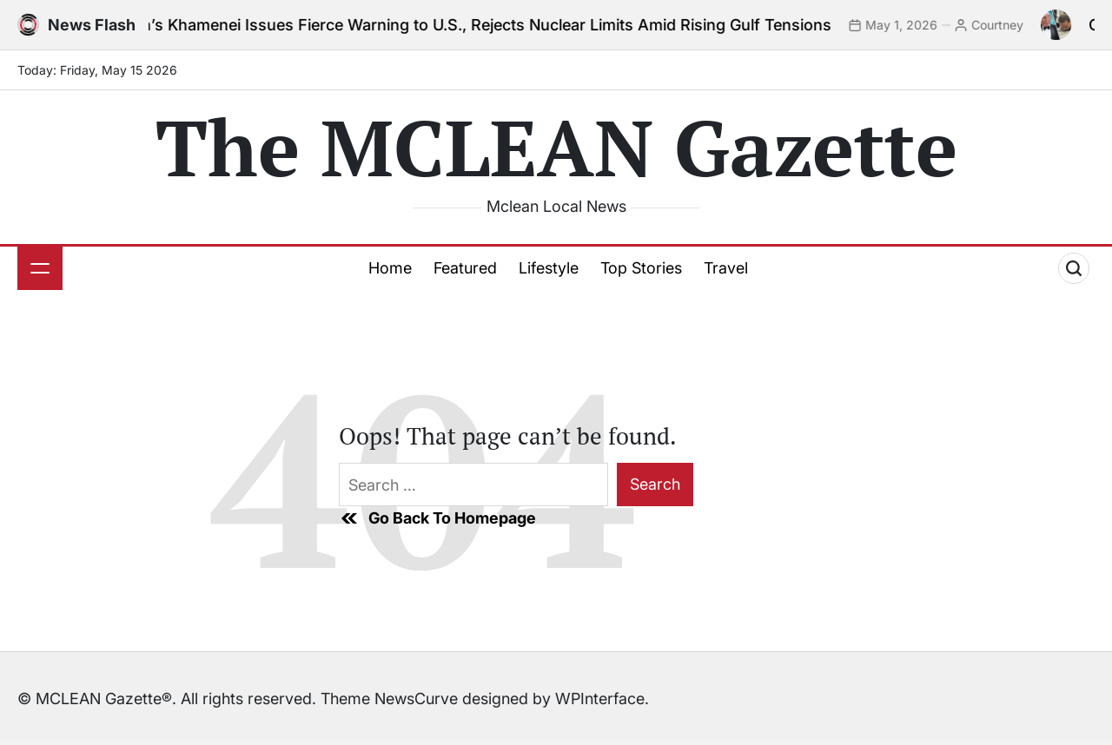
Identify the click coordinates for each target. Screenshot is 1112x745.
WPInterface (600, 698)
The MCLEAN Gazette (556, 147)
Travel (726, 268)
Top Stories (641, 268)
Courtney (1009, 24)
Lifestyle (549, 268)
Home (390, 268)
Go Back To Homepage (437, 518)
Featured (465, 268)
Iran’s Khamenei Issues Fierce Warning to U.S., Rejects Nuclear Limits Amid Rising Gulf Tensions (489, 25)
